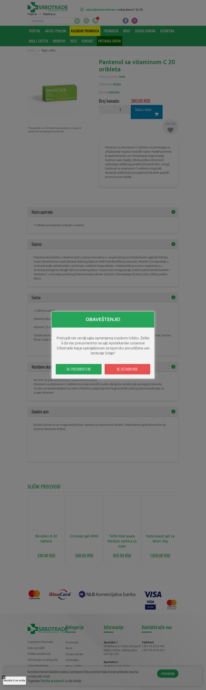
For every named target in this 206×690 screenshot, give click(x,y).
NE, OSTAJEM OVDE (127, 369)
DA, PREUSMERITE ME (79, 369)
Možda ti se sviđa (14, 680)
